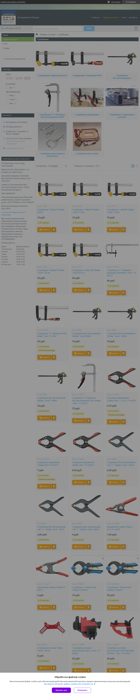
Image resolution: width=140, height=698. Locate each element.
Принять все (61, 690)
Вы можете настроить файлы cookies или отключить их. (69, 682)
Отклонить (81, 690)
